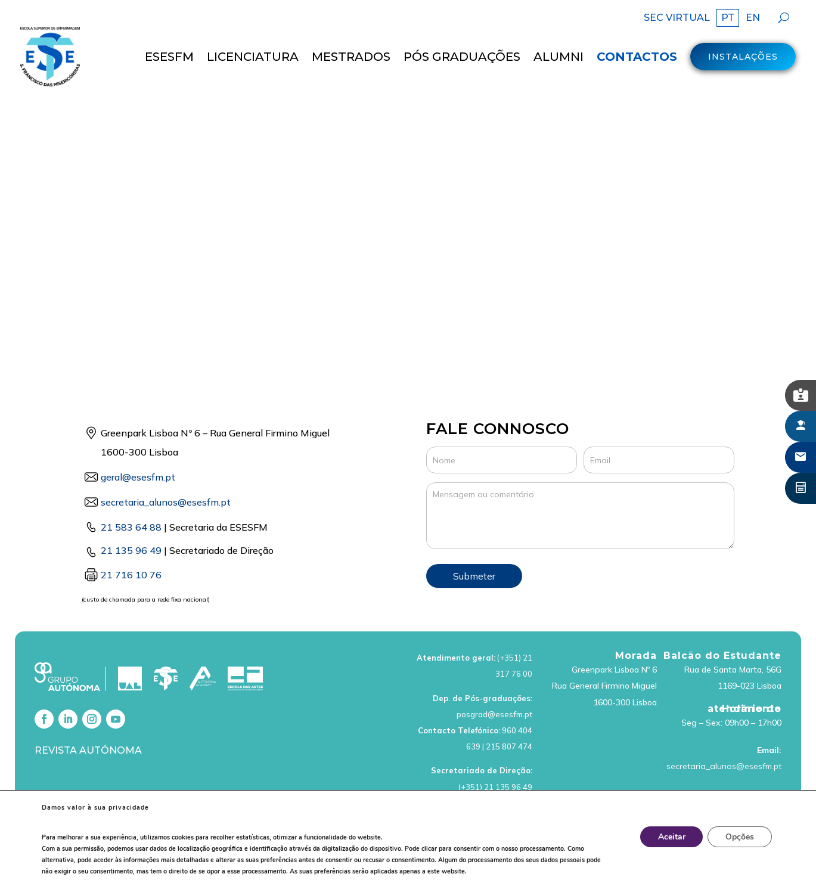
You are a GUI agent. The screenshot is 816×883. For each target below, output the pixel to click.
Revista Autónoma (88, 718)
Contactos (637, 56)
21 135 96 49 (131, 518)
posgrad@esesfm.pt (494, 681)
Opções (739, 836)
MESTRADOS (351, 56)
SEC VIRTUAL (677, 18)
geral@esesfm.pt (138, 445)
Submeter (474, 544)
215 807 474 (509, 713)
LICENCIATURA (253, 56)
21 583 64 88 (131, 495)
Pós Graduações (462, 56)
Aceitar (671, 836)
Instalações (743, 56)
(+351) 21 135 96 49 (495, 754)
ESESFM (169, 56)
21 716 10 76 (131, 542)
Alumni (558, 56)
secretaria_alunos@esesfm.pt (723, 733)
